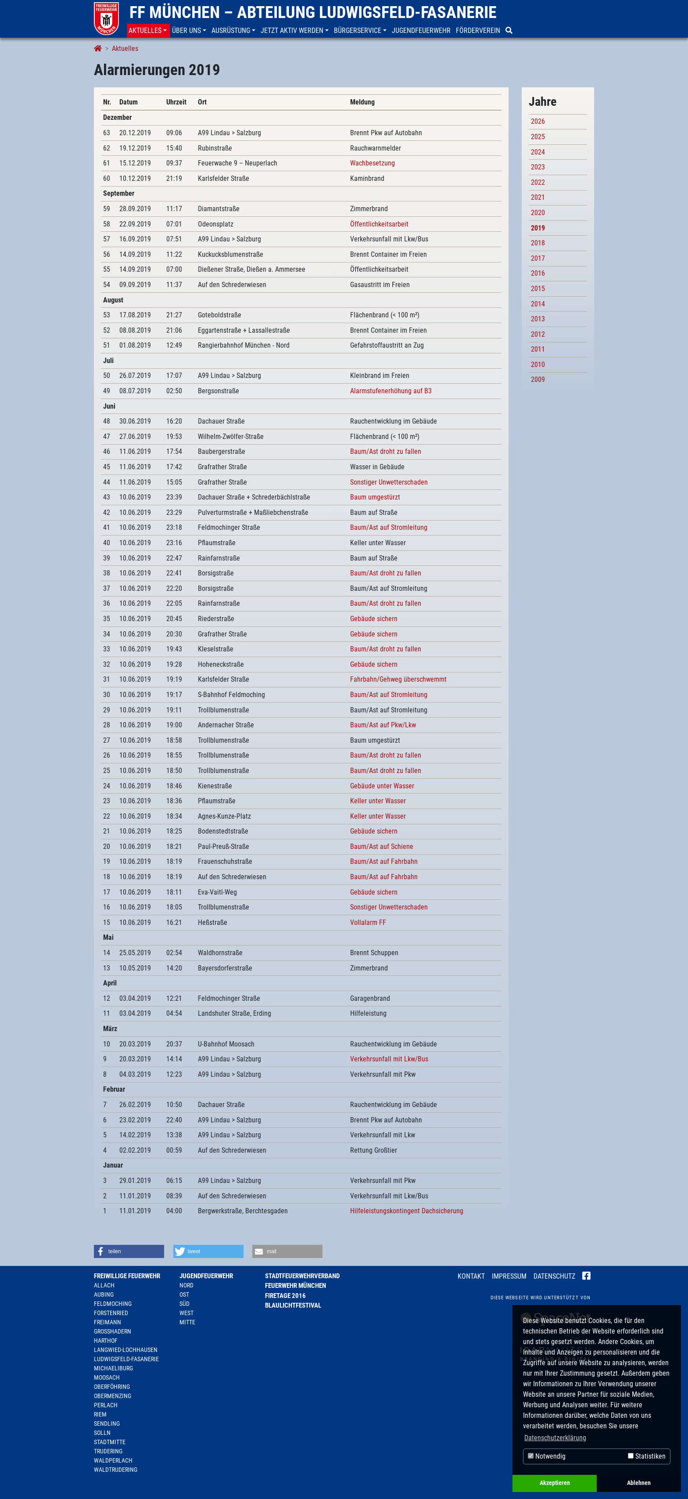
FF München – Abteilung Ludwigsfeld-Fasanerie (313, 12)
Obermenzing (112, 1395)
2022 (538, 182)
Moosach (107, 1377)
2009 (538, 379)
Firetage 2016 (285, 1296)
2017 (538, 258)
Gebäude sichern (374, 619)
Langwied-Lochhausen (126, 1349)
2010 (538, 364)
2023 (538, 167)
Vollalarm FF (368, 922)
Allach (104, 1285)
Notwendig (547, 1456)
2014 (538, 304)
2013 (538, 319)
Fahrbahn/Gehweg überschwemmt (398, 679)
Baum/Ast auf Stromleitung (388, 527)
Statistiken (647, 1456)
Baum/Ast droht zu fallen (385, 451)
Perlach (106, 1405)
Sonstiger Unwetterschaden (389, 482)
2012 (538, 334)
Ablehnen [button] (639, 1483)
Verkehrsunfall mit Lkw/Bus (389, 1059)
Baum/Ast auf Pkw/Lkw (383, 725)
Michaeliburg (113, 1368)
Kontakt (471, 1276)
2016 (538, 273)
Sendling (107, 1423)
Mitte (187, 1322)
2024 (538, 152)
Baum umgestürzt (375, 497)
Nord (186, 1285)
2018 (538, 243)
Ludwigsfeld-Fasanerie (126, 1358)
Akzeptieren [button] (555, 1483)
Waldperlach (113, 1460)
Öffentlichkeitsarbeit (379, 224)
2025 (538, 137)
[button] (148, 31)
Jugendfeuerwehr (206, 1276)
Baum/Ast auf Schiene (381, 846)
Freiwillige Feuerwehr (127, 1276)
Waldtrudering (115, 1469)
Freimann (107, 1322)
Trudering (108, 1451)
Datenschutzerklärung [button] (555, 1438)
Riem (100, 1414)
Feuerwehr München (295, 1286)
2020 (538, 212)
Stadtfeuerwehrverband (302, 1276)
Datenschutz (554, 1276)
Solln (102, 1432)
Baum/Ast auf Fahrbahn (384, 861)
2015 (538, 288)
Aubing (104, 1294)
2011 (538, 349)
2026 (538, 121)
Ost (184, 1294)
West (186, 1312)
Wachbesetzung (372, 163)
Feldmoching (113, 1303)
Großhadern (112, 1331)
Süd (184, 1303)
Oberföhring (112, 1386)
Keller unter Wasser (378, 801)
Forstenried (111, 1312)
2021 (538, 197)
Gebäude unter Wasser (382, 786)
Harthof (106, 1340)
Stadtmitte (109, 1441)
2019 (538, 228)
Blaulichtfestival (293, 1305)
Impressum (509, 1276)
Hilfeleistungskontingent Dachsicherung (406, 1211)
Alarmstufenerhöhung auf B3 (391, 391)
